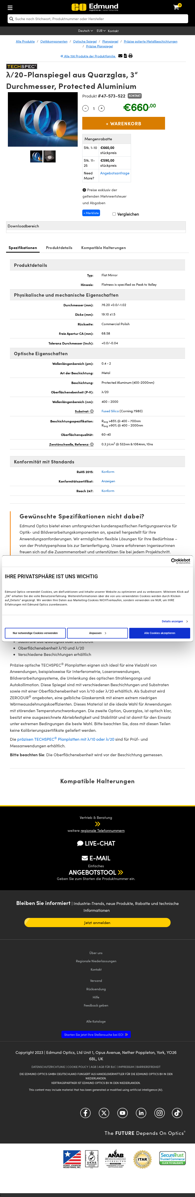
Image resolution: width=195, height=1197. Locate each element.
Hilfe (96, 997)
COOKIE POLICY (77, 1067)
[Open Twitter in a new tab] (104, 1115)
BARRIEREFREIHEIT (148, 1067)
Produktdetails (59, 247)
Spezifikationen (23, 247)
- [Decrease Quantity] (86, 107)
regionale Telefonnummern (103, 830)
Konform (108, 471)
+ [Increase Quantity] (102, 107)
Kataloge (96, 1021)
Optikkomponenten (54, 41)
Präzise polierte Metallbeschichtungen (150, 41)
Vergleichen (125, 214)
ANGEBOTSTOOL (92, 872)
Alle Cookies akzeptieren (159, 633)
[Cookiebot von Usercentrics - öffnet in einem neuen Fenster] (168, 561)
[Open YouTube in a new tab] (122, 1115)
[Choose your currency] (101, 31)
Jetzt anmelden (97, 922)
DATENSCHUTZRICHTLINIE (48, 1067)
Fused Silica (110, 411)
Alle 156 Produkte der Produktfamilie (88, 56)
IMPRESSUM (126, 1067)
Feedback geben (96, 1005)
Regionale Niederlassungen (96, 961)
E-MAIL (96, 858)
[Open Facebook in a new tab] (85, 1115)
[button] (125, 55)
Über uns (96, 953)
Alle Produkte (25, 41)
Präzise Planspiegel (99, 46)
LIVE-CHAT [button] (96, 843)
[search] (98, 18)
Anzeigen (108, 481)
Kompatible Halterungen (103, 247)
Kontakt (113, 31)
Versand (96, 980)
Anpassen (97, 633)
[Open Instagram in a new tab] (159, 1115)
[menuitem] (27, 7)
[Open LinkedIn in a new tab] (141, 1115)
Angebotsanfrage (114, 173)
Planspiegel (110, 41)
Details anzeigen (172, 621)
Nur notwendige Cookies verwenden (35, 633)
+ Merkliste (91, 213)
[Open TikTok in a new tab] (177, 1115)
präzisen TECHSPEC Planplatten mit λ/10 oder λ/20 (65, 739)
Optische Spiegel (85, 41)
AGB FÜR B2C (107, 1067)
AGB (93, 1067)
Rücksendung (96, 989)
